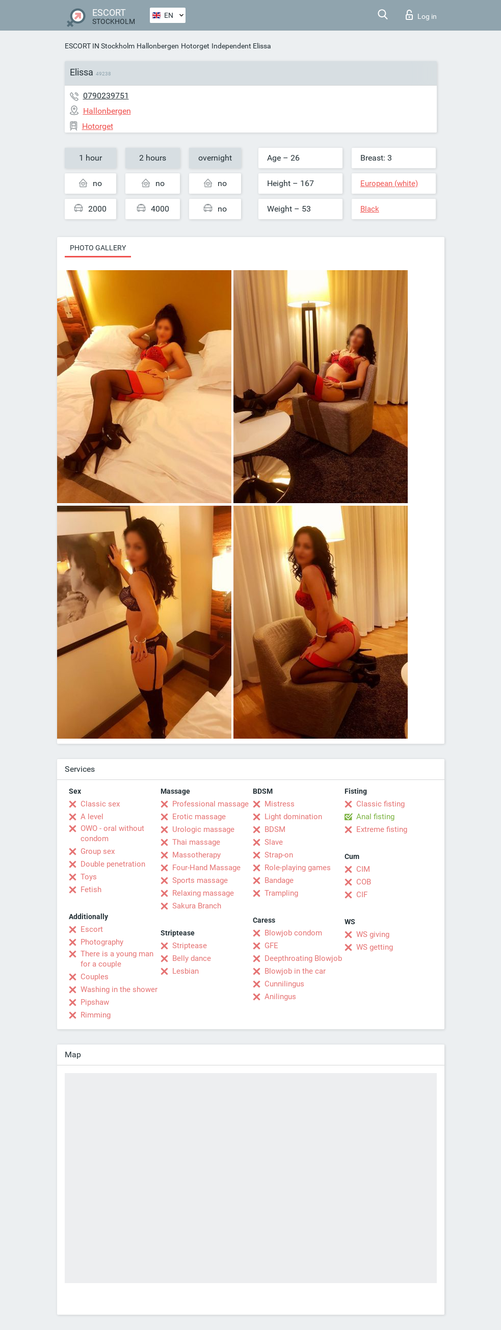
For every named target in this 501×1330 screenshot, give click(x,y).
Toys (89, 876)
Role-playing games (298, 867)
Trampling (281, 893)
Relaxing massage (203, 893)
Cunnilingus (284, 983)
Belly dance (191, 958)
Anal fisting (375, 816)
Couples (95, 976)
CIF (361, 894)
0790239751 (106, 95)
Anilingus (280, 996)
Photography (102, 942)
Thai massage (196, 842)
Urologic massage (203, 829)
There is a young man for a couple (117, 959)
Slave (274, 842)
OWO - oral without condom (112, 833)
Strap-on (279, 854)
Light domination (293, 816)
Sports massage (200, 880)
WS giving (372, 934)
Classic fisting (380, 804)
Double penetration (113, 864)
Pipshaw (95, 1002)
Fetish (91, 889)
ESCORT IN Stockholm (100, 46)
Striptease (189, 945)
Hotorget (195, 46)
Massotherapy (196, 854)
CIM (363, 869)
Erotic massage (199, 816)
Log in (421, 14)
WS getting (374, 947)
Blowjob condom (293, 932)
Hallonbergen (158, 46)
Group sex (98, 851)
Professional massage (210, 804)
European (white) (389, 183)
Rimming (96, 1015)
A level (92, 816)
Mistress (280, 804)
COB (363, 881)
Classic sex (100, 804)
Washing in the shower (119, 989)
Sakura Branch (196, 905)
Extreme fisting (381, 829)
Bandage (279, 880)
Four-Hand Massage (206, 867)
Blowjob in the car (295, 971)
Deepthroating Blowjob (303, 958)
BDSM (275, 829)
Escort (92, 929)
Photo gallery (98, 248)
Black (369, 209)
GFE (271, 945)
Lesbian (185, 971)
